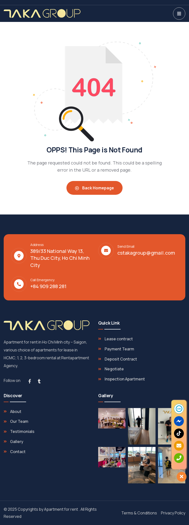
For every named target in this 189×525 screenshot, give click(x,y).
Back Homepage (94, 188)
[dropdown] (179, 13)
